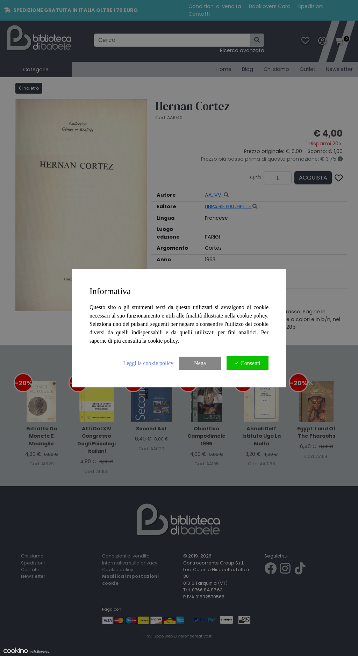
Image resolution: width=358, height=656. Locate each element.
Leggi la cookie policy (148, 363)
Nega (200, 363)
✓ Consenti (247, 363)
